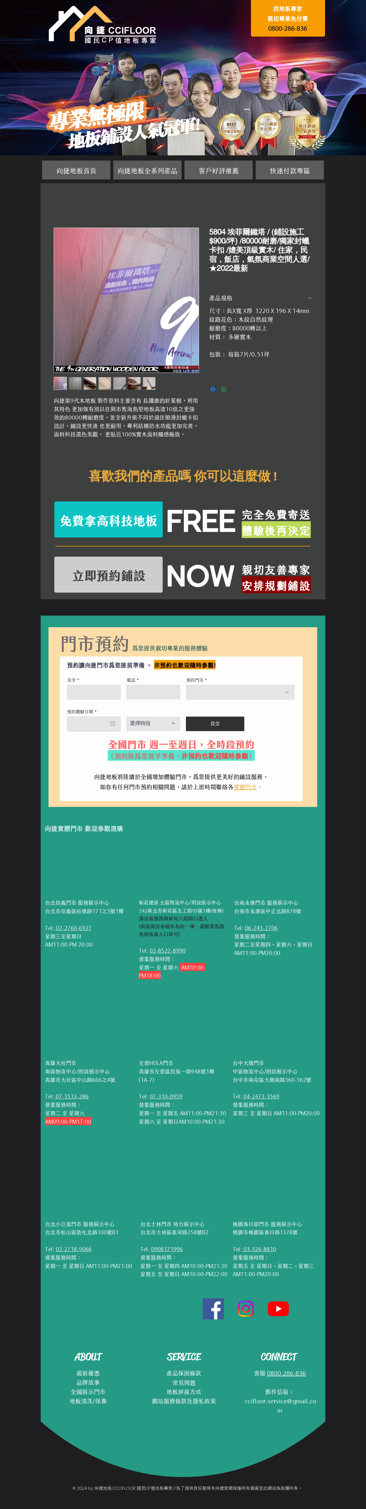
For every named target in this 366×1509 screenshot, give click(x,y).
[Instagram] (245, 1308)
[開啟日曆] (112, 723)
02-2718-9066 (74, 1248)
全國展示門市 (88, 1391)
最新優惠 (88, 1372)
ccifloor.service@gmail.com (279, 1405)
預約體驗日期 (83, 711)
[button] (147, 170)
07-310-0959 (166, 1096)
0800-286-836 (287, 28)
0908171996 (167, 1248)
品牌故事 (88, 1381)
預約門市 (195, 679)
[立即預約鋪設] (108, 575)
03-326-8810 (259, 1248)
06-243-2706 (261, 927)
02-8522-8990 (168, 950)
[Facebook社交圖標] (213, 1308)
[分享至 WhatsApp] (223, 389)
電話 (131, 679)
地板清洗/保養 (88, 1400)
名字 (71, 679)
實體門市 (245, 786)
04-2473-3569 (261, 1096)
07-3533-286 (71, 1096)
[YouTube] (278, 1308)
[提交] (215, 724)
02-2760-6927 (73, 927)
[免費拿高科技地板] (108, 519)
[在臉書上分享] (212, 389)
